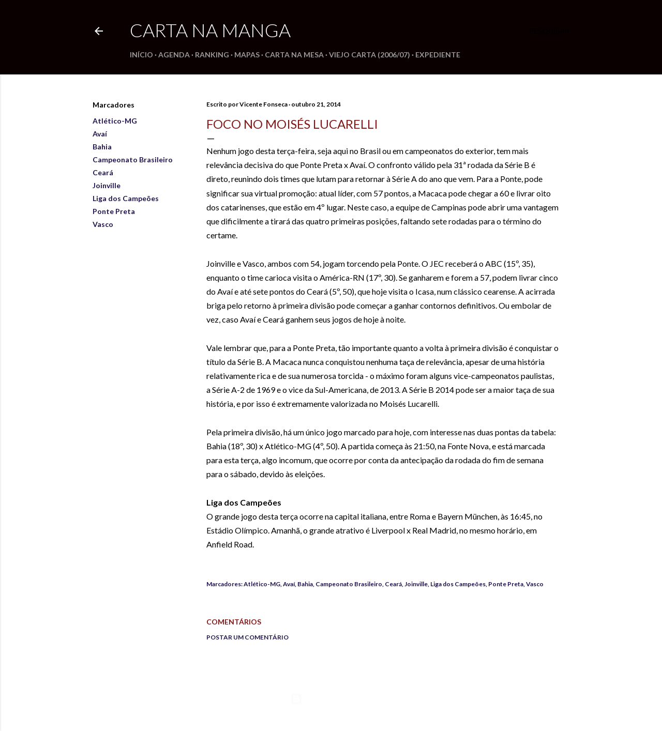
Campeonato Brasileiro (133, 159)
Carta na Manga (210, 30)
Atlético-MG (115, 120)
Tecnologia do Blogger (331, 699)
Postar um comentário (247, 637)
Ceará (103, 172)
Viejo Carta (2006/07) (369, 54)
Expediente (437, 54)
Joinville (107, 185)
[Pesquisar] (549, 31)
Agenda (174, 54)
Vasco (103, 224)
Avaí (100, 133)
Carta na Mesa (294, 54)
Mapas (247, 54)
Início (141, 54)
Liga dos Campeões (126, 198)
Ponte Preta (114, 211)
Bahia (102, 146)
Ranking (212, 54)
